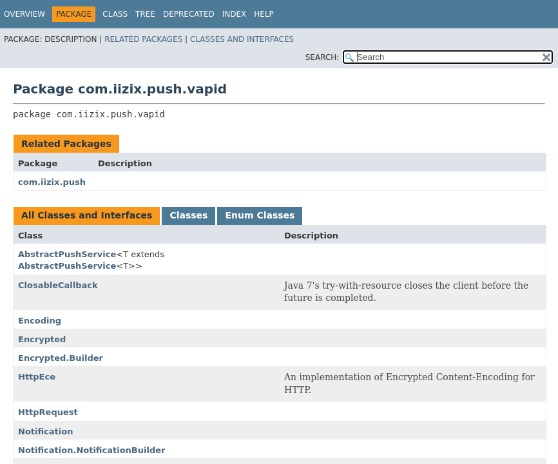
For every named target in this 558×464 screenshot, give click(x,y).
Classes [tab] (188, 215)
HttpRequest (48, 412)
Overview (24, 14)
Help (264, 14)
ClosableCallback (58, 285)
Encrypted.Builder (60, 358)
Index (234, 14)
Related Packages (143, 39)
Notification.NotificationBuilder (91, 450)
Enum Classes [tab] (259, 215)
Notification (45, 431)
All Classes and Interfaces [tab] (86, 215)
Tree (145, 14)
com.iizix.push (52, 182)
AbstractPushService (67, 254)
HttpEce (36, 377)
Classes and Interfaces (242, 39)
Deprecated (189, 14)
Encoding (39, 320)
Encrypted (42, 339)
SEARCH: (322, 57)
